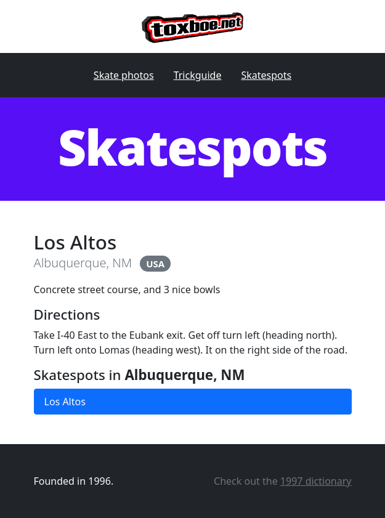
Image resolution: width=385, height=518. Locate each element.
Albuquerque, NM (83, 262)
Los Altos (65, 401)
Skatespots (266, 75)
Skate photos (124, 75)
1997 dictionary (316, 481)
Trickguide (198, 75)
